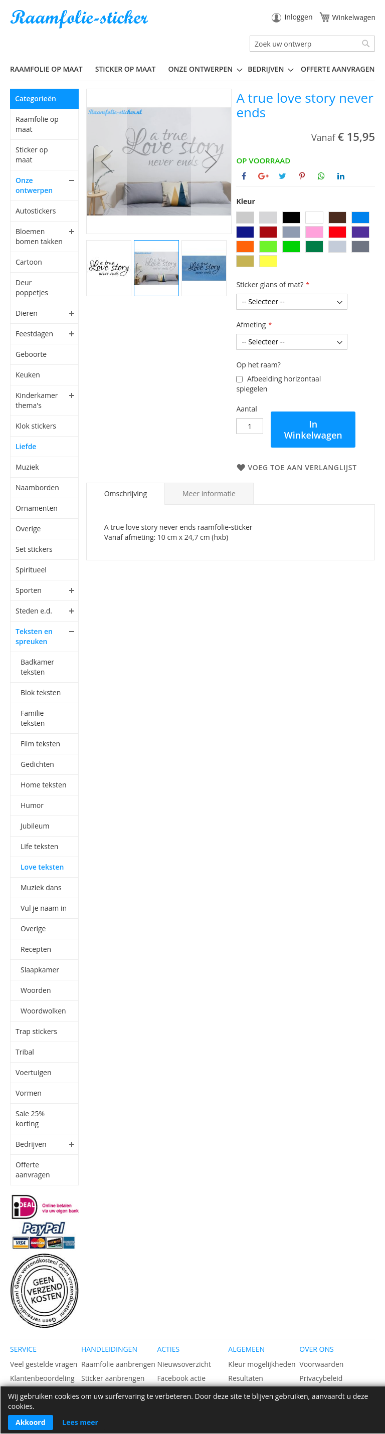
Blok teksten (41, 692)
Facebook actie (181, 1378)
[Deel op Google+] (263, 175)
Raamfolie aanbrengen (118, 1364)
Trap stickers (36, 1031)
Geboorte (31, 354)
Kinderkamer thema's (37, 400)
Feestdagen (34, 333)
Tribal (25, 1052)
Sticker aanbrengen (112, 1378)
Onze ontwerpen (34, 185)
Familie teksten (33, 718)
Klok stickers (36, 426)
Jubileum (35, 826)
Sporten (29, 590)
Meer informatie (209, 493)
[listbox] (305, 241)
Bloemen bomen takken (39, 236)
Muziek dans (41, 887)
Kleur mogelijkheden (261, 1364)
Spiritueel (31, 569)
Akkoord (31, 1422)
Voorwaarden (321, 1364)
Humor (32, 805)
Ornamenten (37, 508)
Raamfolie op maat (37, 124)
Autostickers (36, 211)
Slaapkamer (40, 969)
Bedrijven (31, 1144)
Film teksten (40, 743)
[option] (245, 218)
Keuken (28, 374)
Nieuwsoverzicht (184, 1364)
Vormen (29, 1093)
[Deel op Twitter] (282, 175)
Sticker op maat (32, 154)
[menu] (192, 69)
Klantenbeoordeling (42, 1378)
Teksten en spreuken (34, 636)
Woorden (36, 990)
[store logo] (80, 19)
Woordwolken (43, 1010)
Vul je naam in (44, 908)
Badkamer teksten (37, 667)
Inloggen (298, 17)
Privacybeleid (320, 1378)
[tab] (125, 494)
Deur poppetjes (32, 287)
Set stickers (34, 549)
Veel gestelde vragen (43, 1364)
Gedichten (37, 764)
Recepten (36, 949)
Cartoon (29, 262)
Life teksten (39, 846)
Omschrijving (125, 493)
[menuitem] (50, 69)
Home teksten (44, 784)
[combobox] (312, 44)
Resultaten (245, 1378)
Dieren (27, 313)
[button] (107, 161)
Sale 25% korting (30, 1118)
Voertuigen (34, 1072)
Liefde (26, 446)
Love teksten (42, 867)
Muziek (27, 467)
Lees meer (80, 1422)
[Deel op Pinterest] (302, 175)
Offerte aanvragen (33, 1169)
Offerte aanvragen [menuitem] (337, 69)
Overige (28, 528)
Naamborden (37, 487)
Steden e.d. (34, 611)
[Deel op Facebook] (244, 175)
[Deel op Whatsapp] (321, 175)
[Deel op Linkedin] (340, 175)
